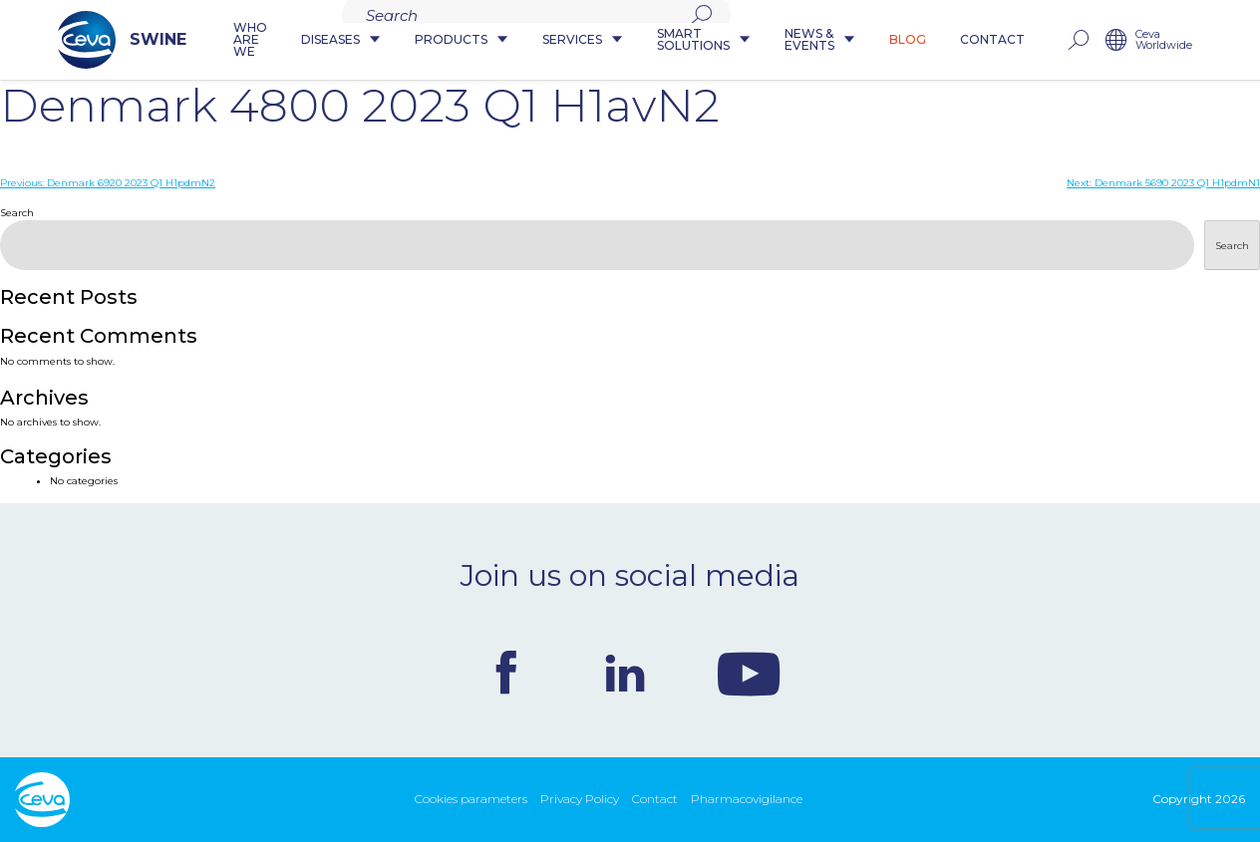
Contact (1034, 40)
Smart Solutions (708, 40)
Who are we (221, 40)
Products (455, 40)
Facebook (506, 672)
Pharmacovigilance (746, 798)
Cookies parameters (471, 798)
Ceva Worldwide (1205, 40)
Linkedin (625, 673)
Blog (949, 40)
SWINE (79, 40)
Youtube (749, 672)
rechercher (1119, 40)
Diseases (335, 40)
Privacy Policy (579, 798)
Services (576, 40)
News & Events (847, 40)
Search (17, 212)
